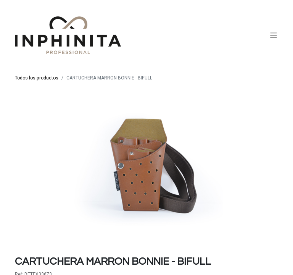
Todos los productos (36, 77)
